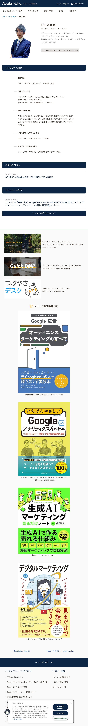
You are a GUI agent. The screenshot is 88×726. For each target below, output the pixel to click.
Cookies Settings (60, 718)
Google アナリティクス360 (17, 489)
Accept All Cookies (60, 707)
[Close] (71, 703)
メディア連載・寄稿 (60, 484)
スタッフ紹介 (34, 11)
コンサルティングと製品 (13, 11)
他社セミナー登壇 (59, 489)
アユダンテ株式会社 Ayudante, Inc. (60, 453)
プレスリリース (12, 583)
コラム (63, 11)
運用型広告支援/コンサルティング (19, 499)
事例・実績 (50, 11)
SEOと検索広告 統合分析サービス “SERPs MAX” (24, 524)
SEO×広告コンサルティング (17, 504)
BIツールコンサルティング (16, 509)
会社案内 (75, 11)
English (66, 3)
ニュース (10, 578)
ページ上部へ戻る (41, 464)
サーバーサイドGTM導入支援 (18, 519)
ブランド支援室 (12, 514)
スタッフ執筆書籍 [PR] (61, 479)
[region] (41, 711)
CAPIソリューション (14, 539)
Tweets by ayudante (22, 453)
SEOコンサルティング (15, 479)
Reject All (60, 713)
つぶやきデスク (12, 554)
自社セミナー (12, 588)
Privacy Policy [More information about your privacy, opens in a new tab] (17, 719)
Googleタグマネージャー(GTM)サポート (22, 494)
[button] (7, 712)
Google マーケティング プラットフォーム (22, 544)
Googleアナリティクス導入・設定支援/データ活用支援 (27, 484)
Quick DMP (11, 549)
